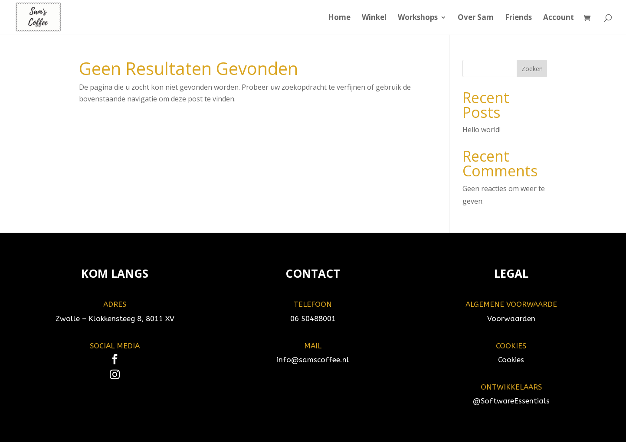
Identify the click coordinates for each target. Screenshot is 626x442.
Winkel (374, 18)
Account (558, 18)
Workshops (418, 18)
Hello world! (481, 129)
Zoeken (532, 69)
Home (339, 18)
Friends (518, 18)
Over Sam (476, 18)
